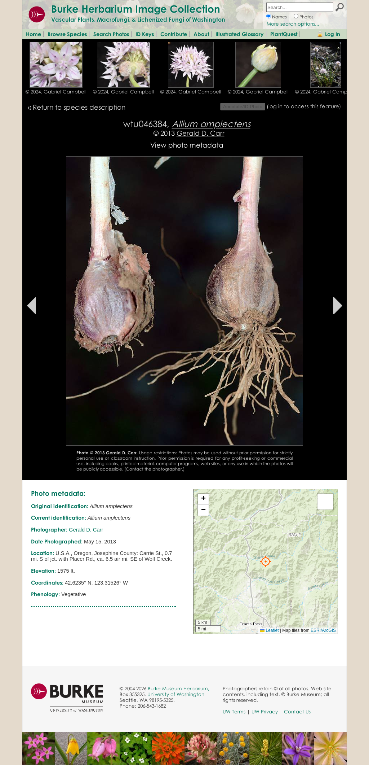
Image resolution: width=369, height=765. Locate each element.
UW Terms (234, 711)
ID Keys (144, 34)
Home (33, 34)
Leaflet (269, 630)
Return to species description (79, 107)
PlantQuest (283, 34)
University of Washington (175, 694)
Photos (306, 16)
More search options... (293, 24)
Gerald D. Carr (200, 133)
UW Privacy (265, 711)
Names (279, 16)
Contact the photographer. (154, 469)
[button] (265, 561)
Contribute (173, 34)
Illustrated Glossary (239, 34)
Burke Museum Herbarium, (178, 688)
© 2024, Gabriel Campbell (56, 92)
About (201, 34)
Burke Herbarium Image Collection (135, 9)
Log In (332, 34)
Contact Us (297, 711)
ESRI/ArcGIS (323, 630)
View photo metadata (186, 145)
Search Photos (111, 34)
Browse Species (67, 34)
